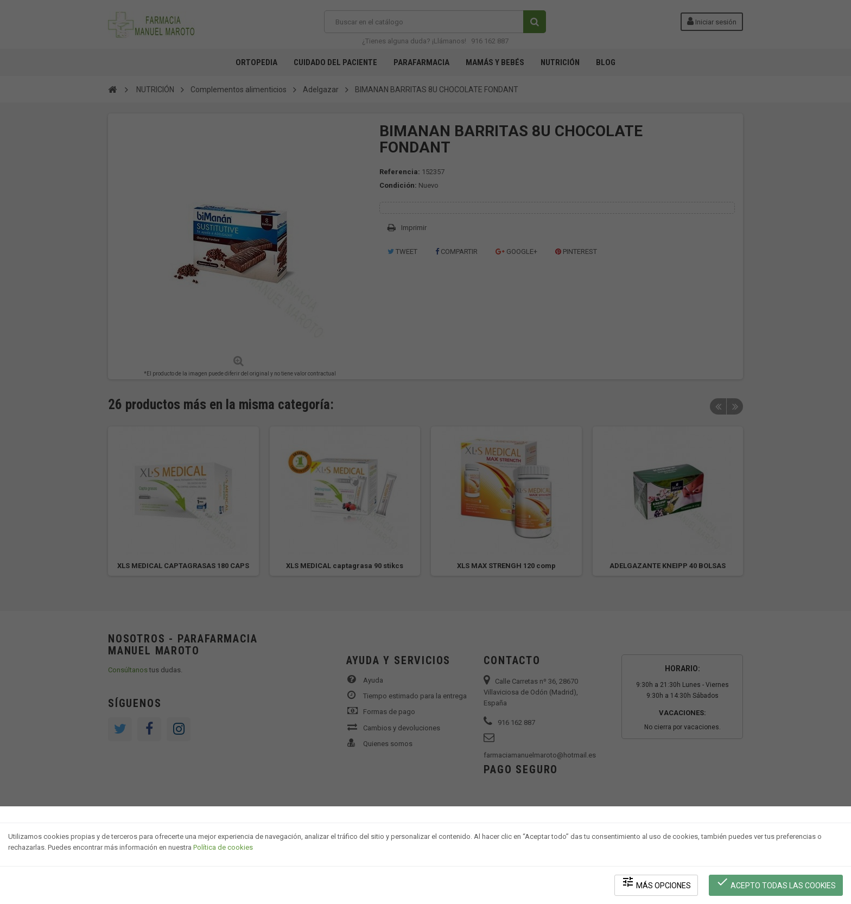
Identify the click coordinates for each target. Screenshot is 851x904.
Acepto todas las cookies (776, 882)
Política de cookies (223, 847)
